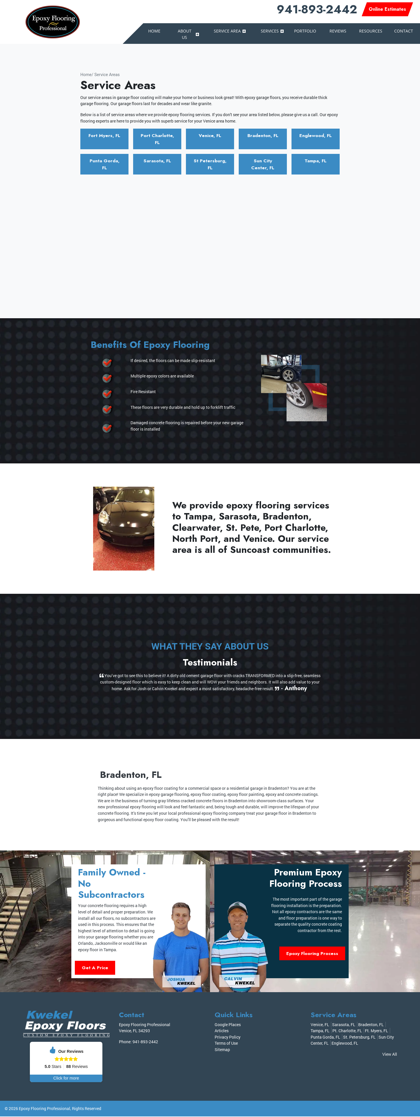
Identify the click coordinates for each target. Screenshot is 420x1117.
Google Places (228, 1025)
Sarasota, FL (157, 161)
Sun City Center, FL (263, 164)
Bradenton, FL (262, 135)
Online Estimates (387, 9)
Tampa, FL (315, 161)
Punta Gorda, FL (105, 164)
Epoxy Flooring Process (312, 954)
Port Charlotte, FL (157, 139)
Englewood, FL (315, 135)
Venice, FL (210, 135)
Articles (222, 1031)
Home (86, 74)
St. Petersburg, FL (359, 1037)
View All (389, 1055)
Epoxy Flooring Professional (44, 1109)
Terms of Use (226, 1044)
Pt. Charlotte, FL (347, 1031)
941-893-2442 (317, 9)
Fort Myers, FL (104, 135)
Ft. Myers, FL (376, 1031)
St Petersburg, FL (210, 164)
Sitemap (222, 1050)
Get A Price (95, 968)
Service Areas (107, 74)
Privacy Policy (227, 1037)
